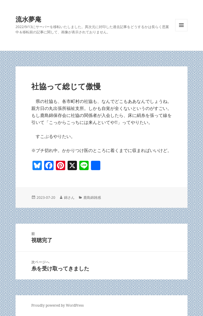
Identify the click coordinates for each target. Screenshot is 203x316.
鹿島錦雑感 (92, 197)
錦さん (69, 197)
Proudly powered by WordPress (57, 305)
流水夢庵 (28, 19)
